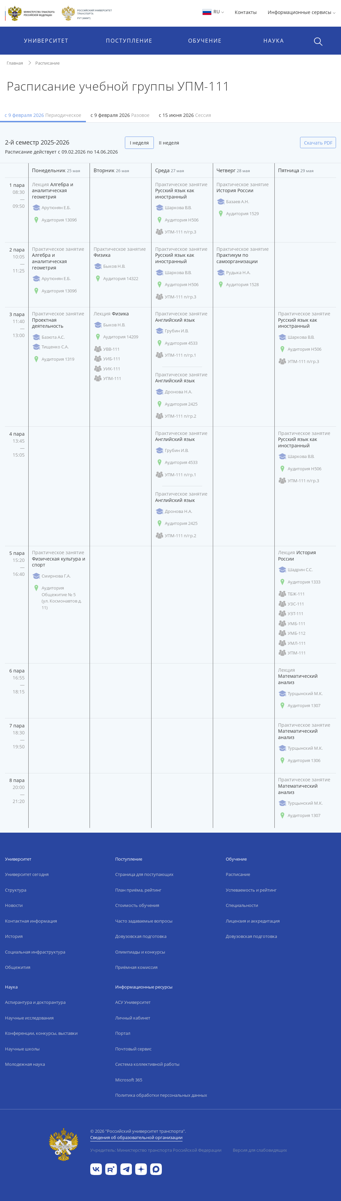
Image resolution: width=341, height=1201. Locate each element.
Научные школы (22, 1049)
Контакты (246, 12)
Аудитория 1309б (54, 220)
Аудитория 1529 (237, 213)
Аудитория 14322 (116, 278)
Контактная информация (31, 921)
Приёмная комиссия (136, 967)
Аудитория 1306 (299, 760)
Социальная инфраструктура (35, 952)
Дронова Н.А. (173, 392)
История (14, 936)
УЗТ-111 (290, 613)
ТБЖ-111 (291, 594)
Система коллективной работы (147, 1064)
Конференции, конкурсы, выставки (41, 1033)
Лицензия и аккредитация (253, 921)
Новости (14, 905)
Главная (15, 63)
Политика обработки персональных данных (161, 1095)
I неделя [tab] (139, 143)
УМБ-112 (291, 633)
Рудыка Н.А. (233, 272)
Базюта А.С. (48, 337)
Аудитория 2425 (176, 404)
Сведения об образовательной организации (136, 1137)
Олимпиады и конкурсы (140, 952)
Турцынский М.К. (300, 693)
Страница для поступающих (144, 874)
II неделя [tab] (169, 143)
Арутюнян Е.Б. (51, 207)
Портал (122, 1033)
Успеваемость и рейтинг (251, 890)
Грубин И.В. (171, 331)
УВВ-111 (107, 349)
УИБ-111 (107, 359)
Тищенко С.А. (50, 347)
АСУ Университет (133, 1002)
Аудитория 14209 (116, 337)
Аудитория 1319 (53, 359)
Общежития (17, 967)
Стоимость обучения (137, 905)
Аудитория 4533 (176, 343)
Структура (15, 890)
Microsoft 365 (128, 1080)
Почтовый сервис (133, 1049)
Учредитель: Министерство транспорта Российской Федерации (155, 1150)
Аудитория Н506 (176, 220)
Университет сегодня (27, 874)
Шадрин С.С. (295, 570)
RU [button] (213, 11)
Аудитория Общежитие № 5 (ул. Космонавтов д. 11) (57, 597)
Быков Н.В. (109, 266)
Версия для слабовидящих (260, 1150)
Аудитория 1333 (299, 582)
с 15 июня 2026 (185, 115)
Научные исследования (29, 1018)
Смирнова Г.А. (51, 576)
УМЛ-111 (292, 643)
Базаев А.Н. (232, 202)
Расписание (47, 63)
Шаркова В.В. (173, 207)
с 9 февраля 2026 (43, 115)
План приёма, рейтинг (138, 890)
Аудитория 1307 (299, 705)
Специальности (242, 905)
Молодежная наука (25, 1064)
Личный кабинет (132, 1018)
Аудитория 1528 (237, 284)
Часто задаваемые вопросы (143, 921)
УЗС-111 (291, 604)
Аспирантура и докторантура (35, 1002)
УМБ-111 (291, 623)
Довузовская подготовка (141, 936)
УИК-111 (107, 369)
